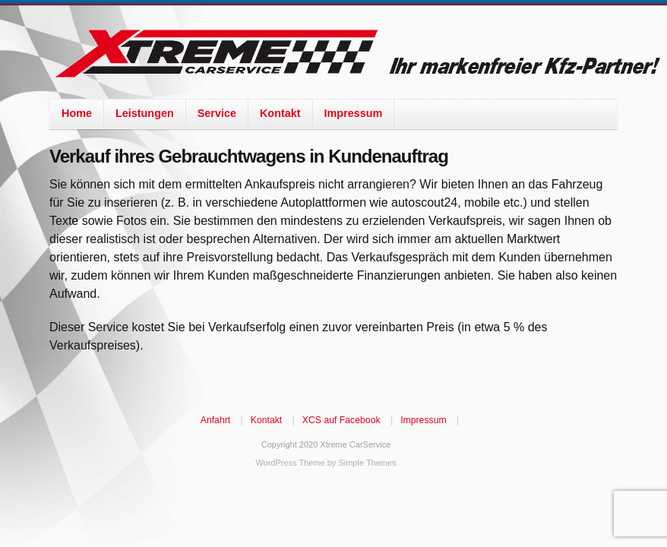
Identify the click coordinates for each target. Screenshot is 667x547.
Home (77, 113)
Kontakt (280, 113)
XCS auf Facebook (341, 420)
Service (217, 113)
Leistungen (144, 113)
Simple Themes (367, 462)
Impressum (353, 113)
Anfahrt (215, 420)
